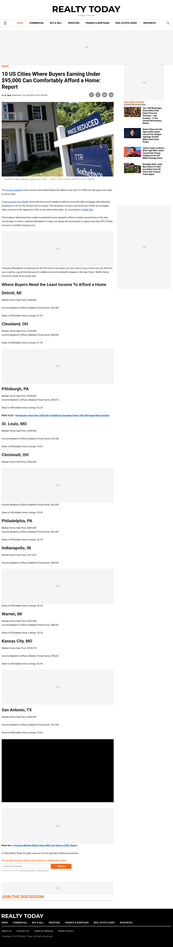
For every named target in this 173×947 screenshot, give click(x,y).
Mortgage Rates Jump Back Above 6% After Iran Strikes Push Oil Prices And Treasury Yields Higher (152, 169)
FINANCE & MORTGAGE (97, 23)
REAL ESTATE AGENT (126, 23)
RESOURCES (149, 23)
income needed (13, 190)
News (5, 66)
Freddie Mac (87, 209)
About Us (7, 931)
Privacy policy (66, 931)
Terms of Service (43, 931)
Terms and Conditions (27, 870)
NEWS (20, 23)
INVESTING (73, 23)
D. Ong (7, 95)
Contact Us (22, 931)
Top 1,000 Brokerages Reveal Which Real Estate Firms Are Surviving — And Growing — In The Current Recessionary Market (152, 115)
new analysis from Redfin (16, 202)
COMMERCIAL (36, 23)
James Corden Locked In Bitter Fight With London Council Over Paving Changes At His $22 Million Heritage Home (153, 153)
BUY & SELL (56, 23)
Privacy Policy (42, 870)
